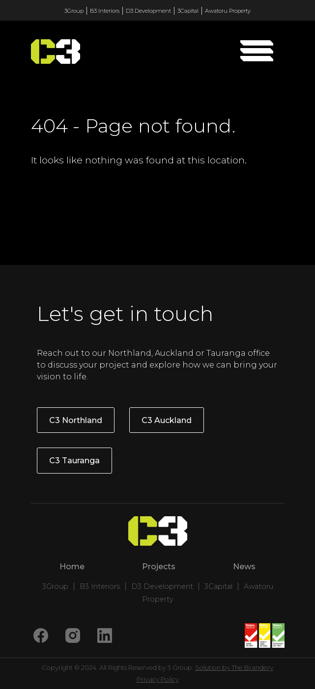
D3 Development (148, 10)
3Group (74, 10)
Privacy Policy (158, 679)
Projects (158, 566)
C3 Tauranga (74, 460)
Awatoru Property (228, 10)
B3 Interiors (104, 10)
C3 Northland (75, 420)
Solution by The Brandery (234, 667)
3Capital (188, 10)
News (244, 566)
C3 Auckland (167, 420)
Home (72, 566)
